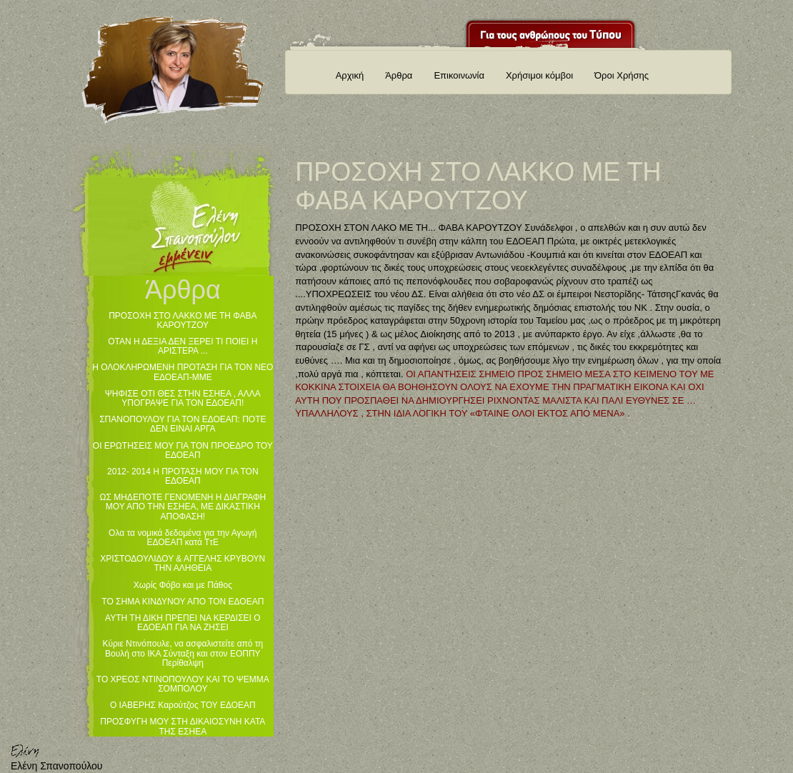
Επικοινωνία (459, 75)
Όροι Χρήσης (621, 75)
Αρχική (350, 75)
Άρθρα (398, 75)
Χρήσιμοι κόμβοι (539, 75)
